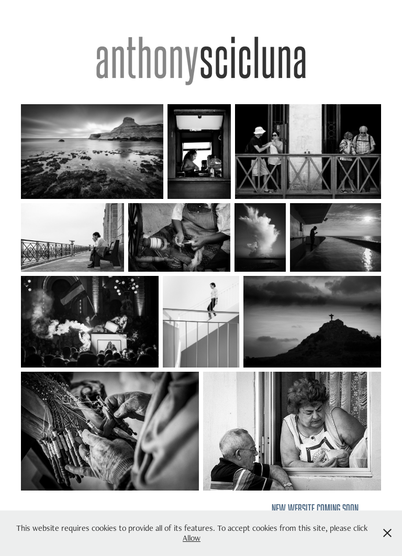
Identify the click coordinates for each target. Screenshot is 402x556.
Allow (191, 537)
